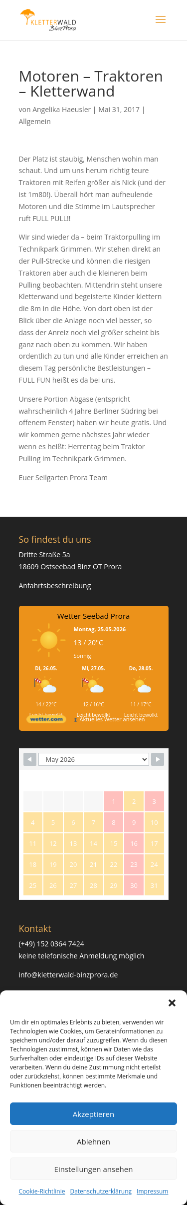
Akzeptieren (93, 1114)
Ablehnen (93, 1141)
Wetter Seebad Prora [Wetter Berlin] (93, 616)
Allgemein (35, 121)
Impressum (152, 1191)
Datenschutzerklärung (101, 1191)
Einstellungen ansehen (93, 1169)
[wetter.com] (46, 721)
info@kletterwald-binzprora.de (68, 974)
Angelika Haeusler (61, 109)
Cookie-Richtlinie (42, 1191)
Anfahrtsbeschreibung (55, 585)
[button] (172, 1003)
